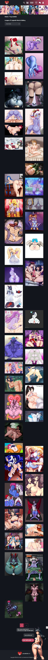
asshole (14, 17)
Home (6, 17)
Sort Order (8, 24)
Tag (10, 17)
